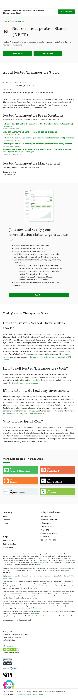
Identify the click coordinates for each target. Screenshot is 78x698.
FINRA (65, 570)
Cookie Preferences (48, 533)
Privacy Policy (46, 523)
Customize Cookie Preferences (29, 694)
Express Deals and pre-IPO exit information (25, 414)
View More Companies (14, 21)
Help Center (8, 540)
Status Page (8, 547)
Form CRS (44, 530)
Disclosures (45, 516)
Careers (6, 520)
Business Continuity (49, 520)
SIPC (69, 570)
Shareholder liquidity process (25, 383)
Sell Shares (48, 53)
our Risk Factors (42, 562)
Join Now (39, 295)
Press (5, 523)
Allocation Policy (47, 526)
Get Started (66, 12)
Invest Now (17, 53)
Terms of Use (34, 613)
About (5, 516)
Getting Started (9, 544)
